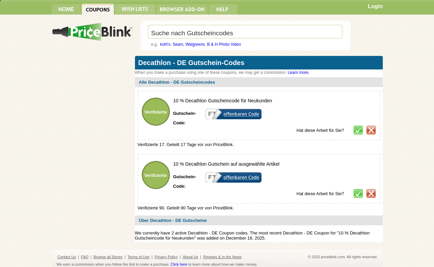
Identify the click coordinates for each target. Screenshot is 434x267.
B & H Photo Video (224, 44)
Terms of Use (138, 257)
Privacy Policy (166, 257)
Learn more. (299, 72)
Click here (179, 264)
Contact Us (67, 257)
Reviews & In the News (222, 257)
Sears (178, 44)
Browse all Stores (108, 257)
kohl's (165, 44)
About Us (190, 257)
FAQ (84, 257)
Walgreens (195, 44)
